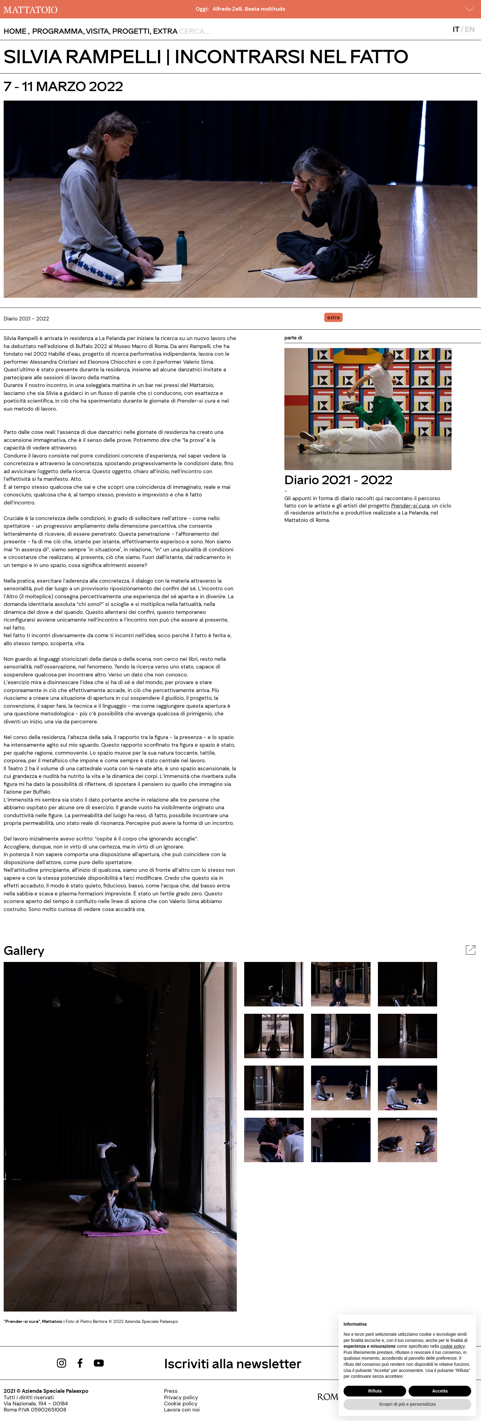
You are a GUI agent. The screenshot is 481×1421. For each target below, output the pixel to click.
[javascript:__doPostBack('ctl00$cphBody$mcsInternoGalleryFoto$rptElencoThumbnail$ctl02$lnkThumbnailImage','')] (407, 983)
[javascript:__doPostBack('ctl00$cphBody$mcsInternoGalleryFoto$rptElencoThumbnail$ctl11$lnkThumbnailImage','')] (407, 1139)
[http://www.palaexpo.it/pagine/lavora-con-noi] (182, 1410)
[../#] (334, 317)
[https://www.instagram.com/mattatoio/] (61, 1362)
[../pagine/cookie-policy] (182, 1403)
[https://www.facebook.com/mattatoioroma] (80, 1362)
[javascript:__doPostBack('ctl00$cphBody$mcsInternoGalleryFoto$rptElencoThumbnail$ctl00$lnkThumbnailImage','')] (274, 983)
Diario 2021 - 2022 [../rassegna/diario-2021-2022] (338, 479)
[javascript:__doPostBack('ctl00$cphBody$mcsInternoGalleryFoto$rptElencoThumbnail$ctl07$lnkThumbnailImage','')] (341, 1087)
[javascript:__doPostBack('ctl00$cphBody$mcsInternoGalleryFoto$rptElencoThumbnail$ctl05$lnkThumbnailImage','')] (407, 1035)
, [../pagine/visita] (96, 30)
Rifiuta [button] (375, 1390)
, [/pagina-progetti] (129, 30)
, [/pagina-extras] (164, 30)
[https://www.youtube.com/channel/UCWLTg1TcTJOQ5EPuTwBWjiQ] (99, 1362)
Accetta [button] (440, 1390)
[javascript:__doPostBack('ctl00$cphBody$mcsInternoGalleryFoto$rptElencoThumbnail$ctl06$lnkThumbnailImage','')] (274, 1087)
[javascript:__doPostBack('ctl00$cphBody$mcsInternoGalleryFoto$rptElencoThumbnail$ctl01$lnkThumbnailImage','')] (341, 983)
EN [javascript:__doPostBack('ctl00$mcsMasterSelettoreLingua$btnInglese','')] (470, 29)
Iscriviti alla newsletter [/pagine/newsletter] (233, 1363)
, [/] (17, 31)
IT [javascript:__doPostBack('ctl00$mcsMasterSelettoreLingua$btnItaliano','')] (456, 29)
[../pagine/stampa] (182, 1391)
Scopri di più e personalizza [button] (407, 1404)
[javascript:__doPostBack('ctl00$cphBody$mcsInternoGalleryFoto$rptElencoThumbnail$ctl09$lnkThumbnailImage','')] (274, 1139)
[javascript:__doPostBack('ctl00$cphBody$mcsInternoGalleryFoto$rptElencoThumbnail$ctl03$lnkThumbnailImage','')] (274, 1035)
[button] (469, 9)
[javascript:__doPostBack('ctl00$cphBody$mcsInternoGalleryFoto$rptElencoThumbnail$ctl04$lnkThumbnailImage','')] (341, 1035)
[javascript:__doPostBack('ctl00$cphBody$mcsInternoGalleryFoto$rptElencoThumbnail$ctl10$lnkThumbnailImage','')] (341, 1139)
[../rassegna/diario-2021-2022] (368, 408)
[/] (30, 9)
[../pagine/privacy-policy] (182, 1397)
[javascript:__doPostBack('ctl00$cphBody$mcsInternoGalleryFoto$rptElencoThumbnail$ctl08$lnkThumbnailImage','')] (407, 1087)
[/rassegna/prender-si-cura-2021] (410, 505)
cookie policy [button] (452, 1346)
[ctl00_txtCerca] (219, 31)
